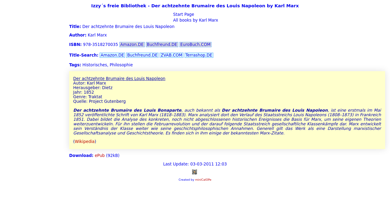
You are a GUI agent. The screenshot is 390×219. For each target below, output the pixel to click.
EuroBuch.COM (195, 44)
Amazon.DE (132, 44)
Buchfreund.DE (162, 44)
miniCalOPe (203, 179)
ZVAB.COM (171, 55)
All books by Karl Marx (195, 20)
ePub (100, 155)
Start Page (183, 14)
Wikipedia (85, 141)
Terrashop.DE (199, 55)
